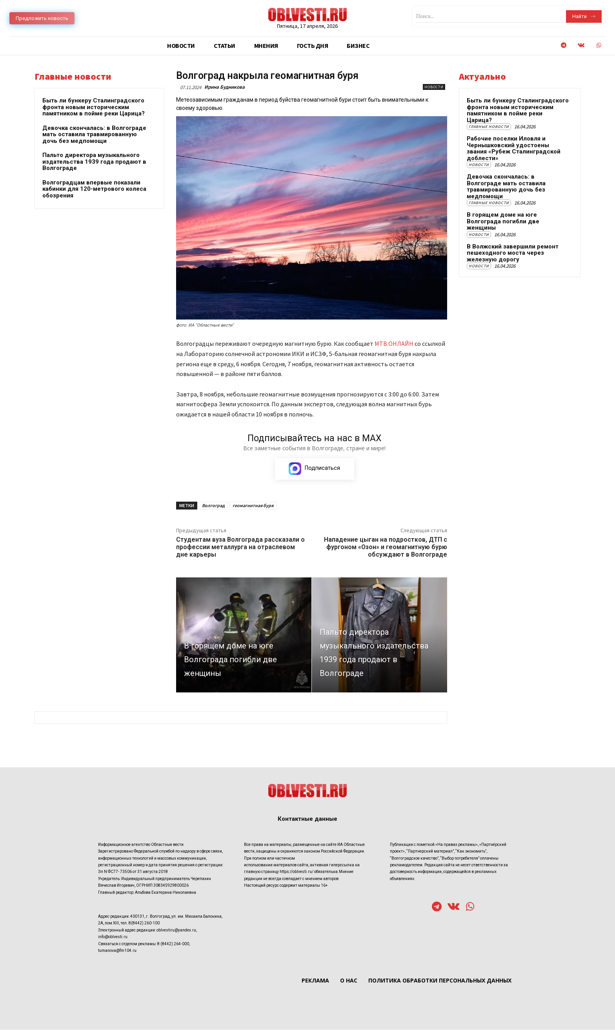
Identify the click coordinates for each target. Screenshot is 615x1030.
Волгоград (213, 505)
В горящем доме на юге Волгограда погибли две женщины (503, 221)
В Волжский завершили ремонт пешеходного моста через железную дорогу (513, 253)
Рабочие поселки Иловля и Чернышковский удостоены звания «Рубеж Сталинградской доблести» (513, 148)
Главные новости (489, 126)
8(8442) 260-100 (144, 923)
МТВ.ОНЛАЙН (394, 343)
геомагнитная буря (253, 505)
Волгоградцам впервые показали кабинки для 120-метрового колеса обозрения (94, 189)
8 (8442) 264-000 (173, 944)
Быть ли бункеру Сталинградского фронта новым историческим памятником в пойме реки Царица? (93, 107)
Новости (434, 87)
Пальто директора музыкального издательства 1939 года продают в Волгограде (94, 162)
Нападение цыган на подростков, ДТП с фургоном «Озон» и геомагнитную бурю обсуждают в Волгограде (385, 547)
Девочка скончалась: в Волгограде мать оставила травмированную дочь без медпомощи (94, 134)
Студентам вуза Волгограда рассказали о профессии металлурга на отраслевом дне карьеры (240, 547)
